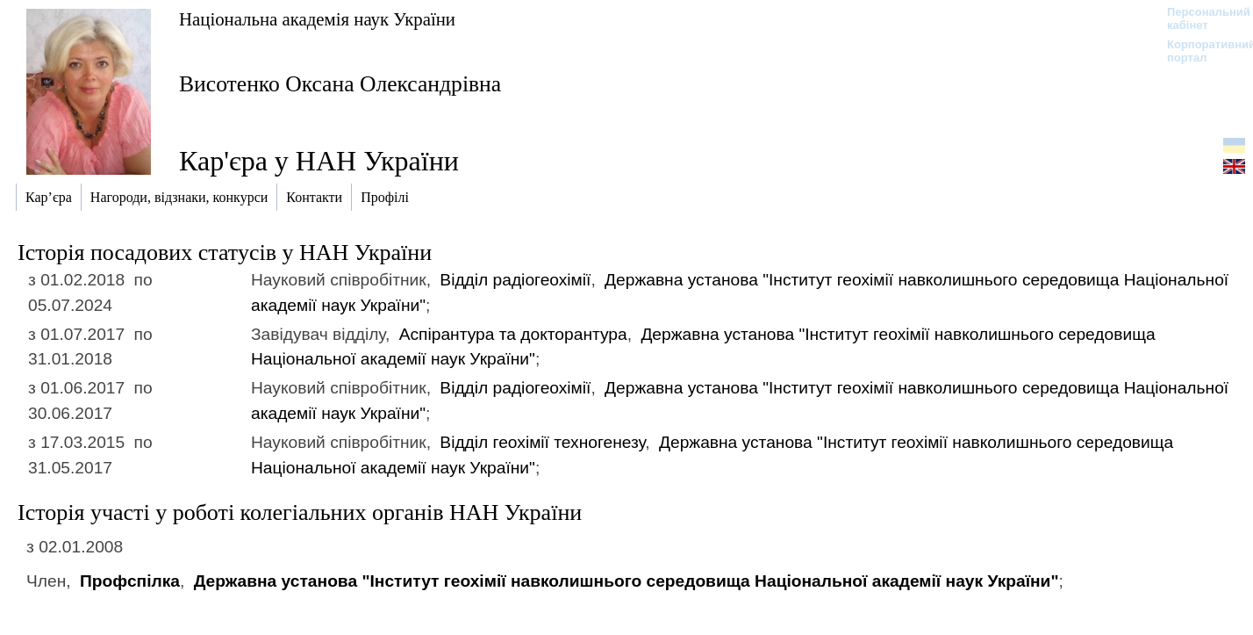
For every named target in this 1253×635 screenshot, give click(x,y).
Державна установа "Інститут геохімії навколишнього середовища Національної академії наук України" (626, 581)
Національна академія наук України (317, 19)
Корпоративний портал (1200, 51)
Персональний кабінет (1200, 18)
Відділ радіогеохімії (515, 280)
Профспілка (130, 581)
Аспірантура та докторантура (513, 334)
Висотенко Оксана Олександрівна (340, 84)
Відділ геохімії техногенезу (542, 442)
